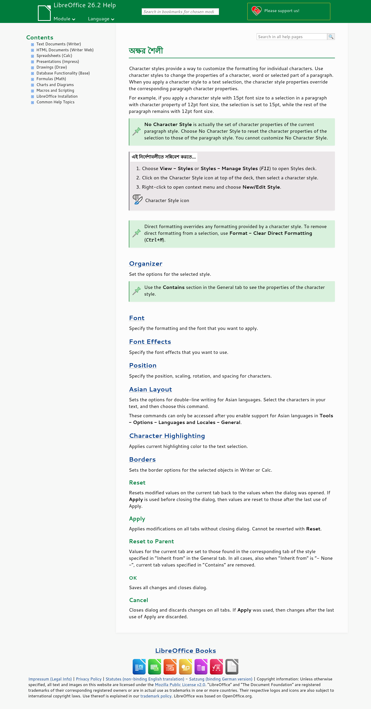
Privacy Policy (89, 679)
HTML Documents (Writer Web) (65, 50)
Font (137, 317)
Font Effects (150, 341)
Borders (142, 459)
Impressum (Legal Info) (50, 679)
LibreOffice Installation (57, 96)
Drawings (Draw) (51, 67)
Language (98, 18)
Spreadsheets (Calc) (54, 55)
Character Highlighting (167, 435)
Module (61, 18)
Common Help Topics (55, 102)
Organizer (145, 263)
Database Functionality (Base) (63, 73)
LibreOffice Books (185, 650)
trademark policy (155, 696)
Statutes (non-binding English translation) (144, 679)
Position (143, 365)
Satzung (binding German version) (221, 679)
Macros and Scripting (55, 90)
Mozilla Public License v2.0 (180, 684)
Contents (39, 37)
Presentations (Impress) (57, 61)
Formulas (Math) (51, 78)
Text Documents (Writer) (58, 44)
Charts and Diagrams (55, 84)
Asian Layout (150, 389)
